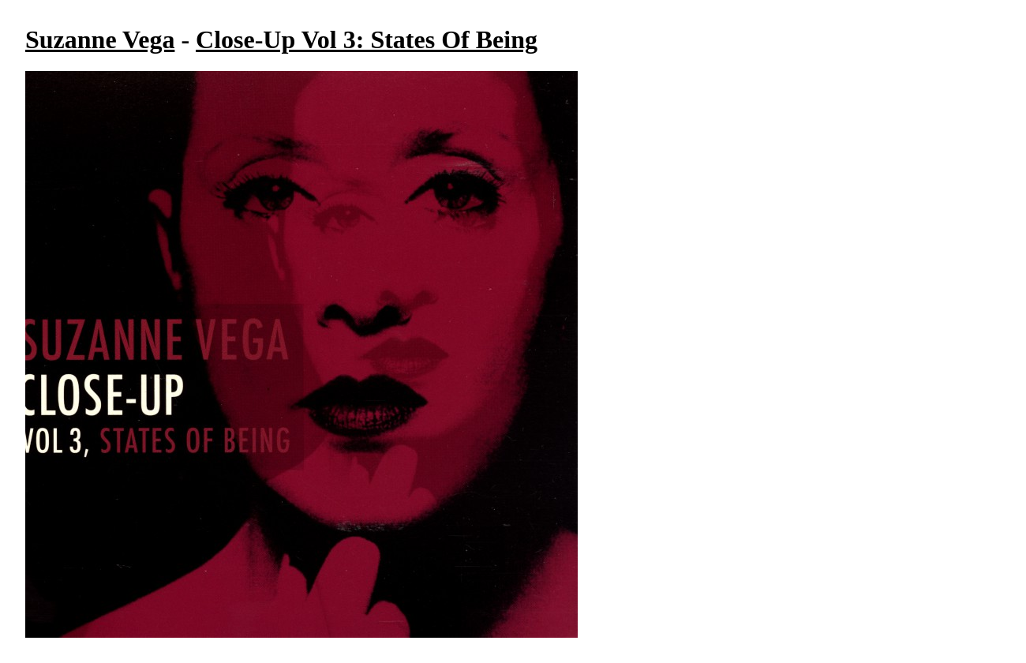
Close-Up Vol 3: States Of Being (366, 39)
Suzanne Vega (99, 39)
